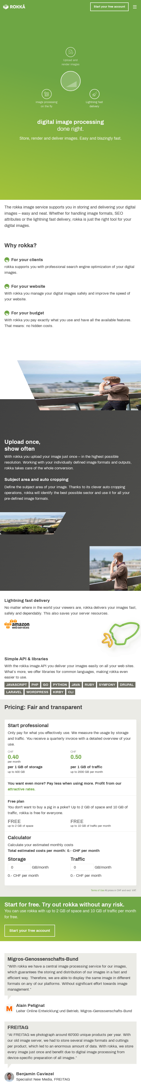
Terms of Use (97, 890)
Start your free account (109, 6)
